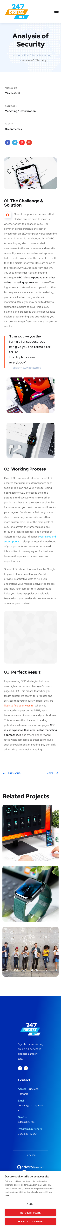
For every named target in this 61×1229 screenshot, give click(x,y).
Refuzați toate (30, 1212)
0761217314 (27, 1122)
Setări (30, 1204)
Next (53, 773)
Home (16, 55)
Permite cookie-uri (30, 1221)
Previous (12, 773)
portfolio (29, 55)
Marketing (45, 55)
